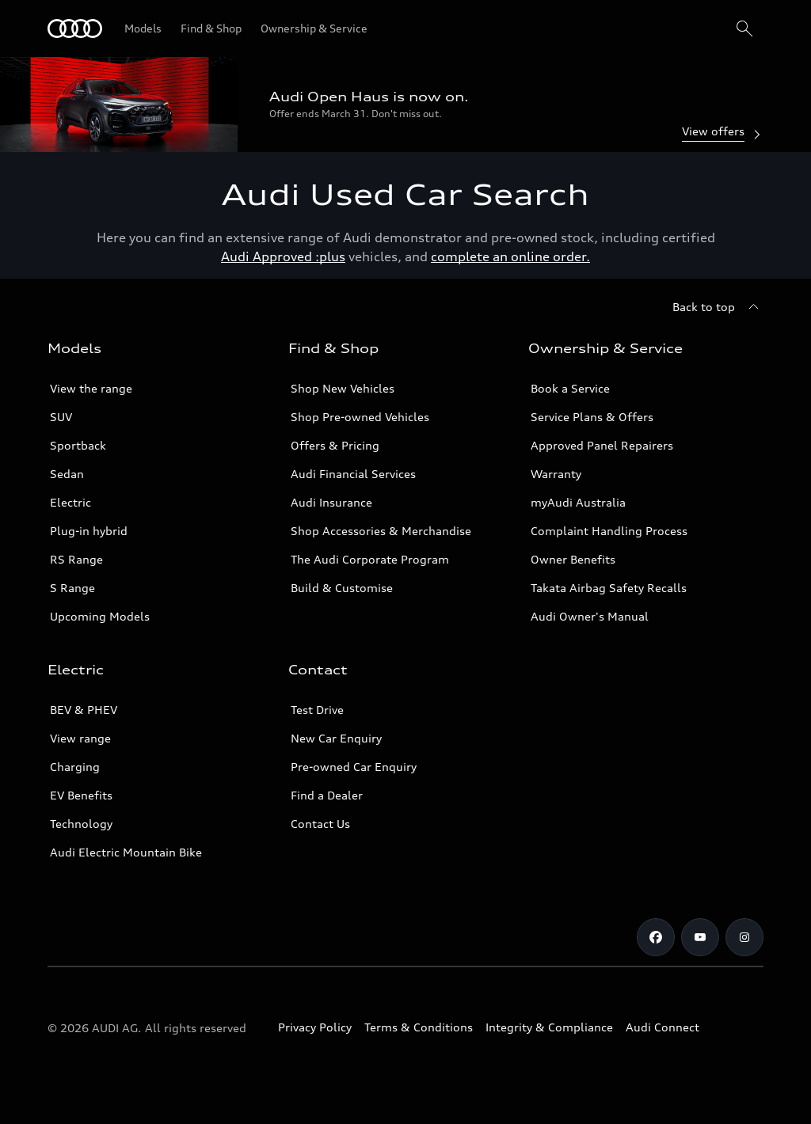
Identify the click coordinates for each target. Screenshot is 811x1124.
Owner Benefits (573, 559)
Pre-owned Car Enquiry (354, 766)
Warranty (556, 473)
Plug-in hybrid (89, 530)
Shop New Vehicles (342, 388)
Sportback (78, 445)
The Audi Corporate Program (370, 559)
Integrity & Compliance (549, 1027)
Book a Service (570, 388)
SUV (61, 416)
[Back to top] (717, 307)
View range (80, 738)
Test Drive (317, 709)
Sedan (67, 473)
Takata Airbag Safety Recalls (609, 587)
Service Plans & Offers (592, 416)
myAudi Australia (578, 502)
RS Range (76, 559)
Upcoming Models (100, 616)
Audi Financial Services (353, 473)
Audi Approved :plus (283, 256)
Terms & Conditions (418, 1027)
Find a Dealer (327, 795)
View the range (91, 388)
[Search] (744, 28)
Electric (70, 502)
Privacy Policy (315, 1027)
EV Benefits (81, 795)
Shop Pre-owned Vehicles (360, 416)
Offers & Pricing (335, 445)
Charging (75, 766)
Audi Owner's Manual (590, 616)
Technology (81, 823)
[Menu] (75, 28)
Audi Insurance (331, 502)
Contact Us (320, 823)
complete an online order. (510, 256)
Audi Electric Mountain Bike (126, 852)
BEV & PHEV (83, 709)
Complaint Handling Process (609, 530)
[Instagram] (744, 937)
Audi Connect (662, 1027)
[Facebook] (656, 937)
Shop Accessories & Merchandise (381, 530)
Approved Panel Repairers (602, 445)
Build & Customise (342, 587)
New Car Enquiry (336, 738)
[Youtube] (700, 937)
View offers (722, 132)
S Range (72, 587)
